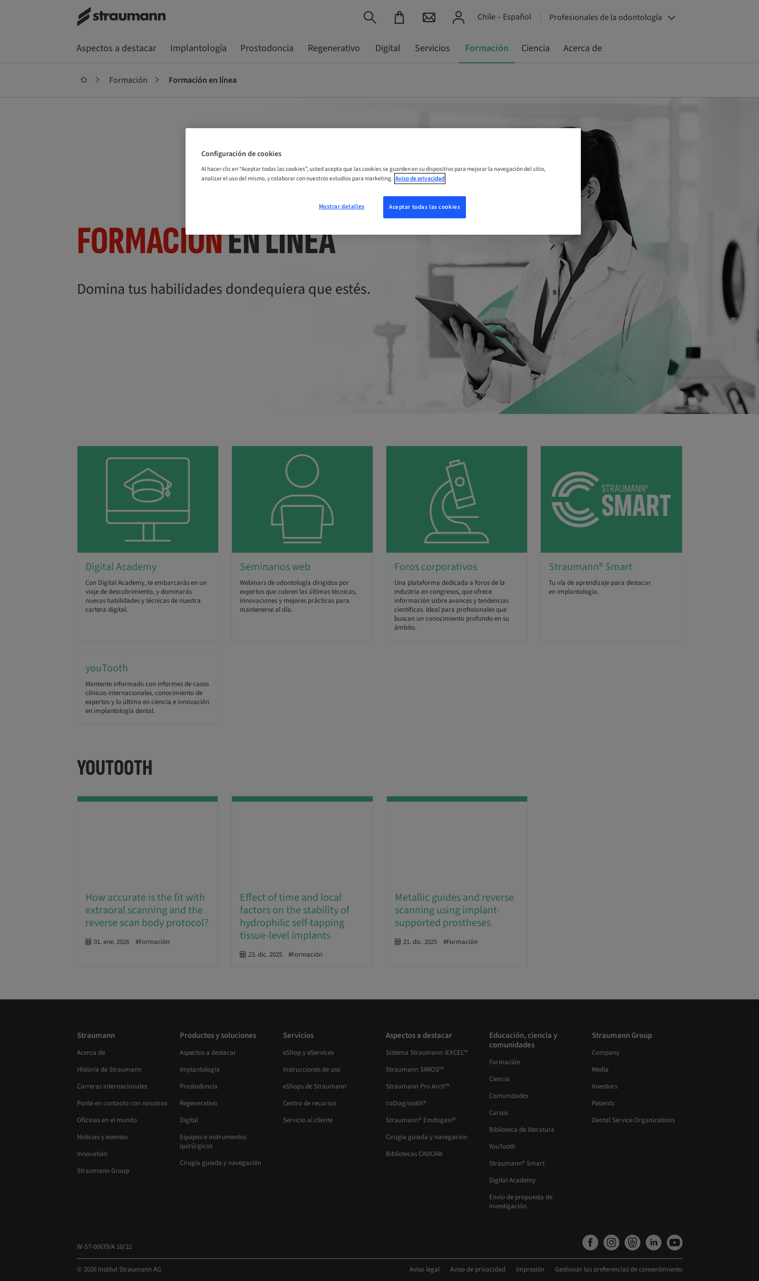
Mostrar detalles (342, 206)
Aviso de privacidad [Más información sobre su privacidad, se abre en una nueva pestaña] (419, 178)
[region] (383, 181)
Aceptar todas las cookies (424, 207)
